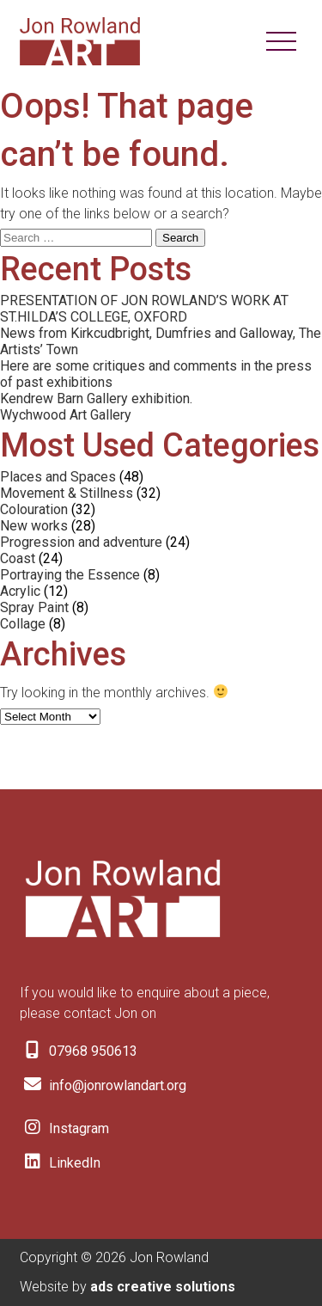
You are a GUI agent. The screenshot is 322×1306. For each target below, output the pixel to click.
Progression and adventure (81, 542)
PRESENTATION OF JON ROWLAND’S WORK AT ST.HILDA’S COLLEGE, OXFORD (144, 308)
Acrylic (20, 591)
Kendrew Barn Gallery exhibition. (96, 398)
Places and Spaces (58, 477)
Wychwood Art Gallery (65, 415)
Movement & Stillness (66, 493)
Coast (17, 558)
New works (34, 526)
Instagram (64, 1128)
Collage (23, 624)
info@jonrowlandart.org (103, 1085)
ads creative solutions (162, 1286)
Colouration (34, 509)
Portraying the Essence (70, 575)
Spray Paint (34, 607)
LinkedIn (60, 1163)
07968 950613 (78, 1051)
